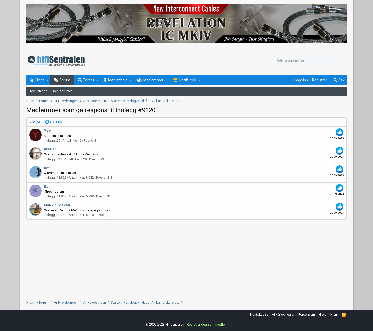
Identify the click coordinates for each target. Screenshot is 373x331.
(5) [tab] (34, 122)
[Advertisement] (181, 258)
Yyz (47, 130)
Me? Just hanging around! (90, 210)
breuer (50, 149)
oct (47, 168)
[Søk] (310, 61)
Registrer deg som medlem (207, 324)
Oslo (75, 173)
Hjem (334, 314)
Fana (67, 136)
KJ (46, 186)
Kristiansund (94, 154)
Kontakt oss (259, 314)
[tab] (53, 122)
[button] (47, 80)
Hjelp (322, 314)
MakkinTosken (57, 205)
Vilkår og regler (283, 314)
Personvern (306, 314)
